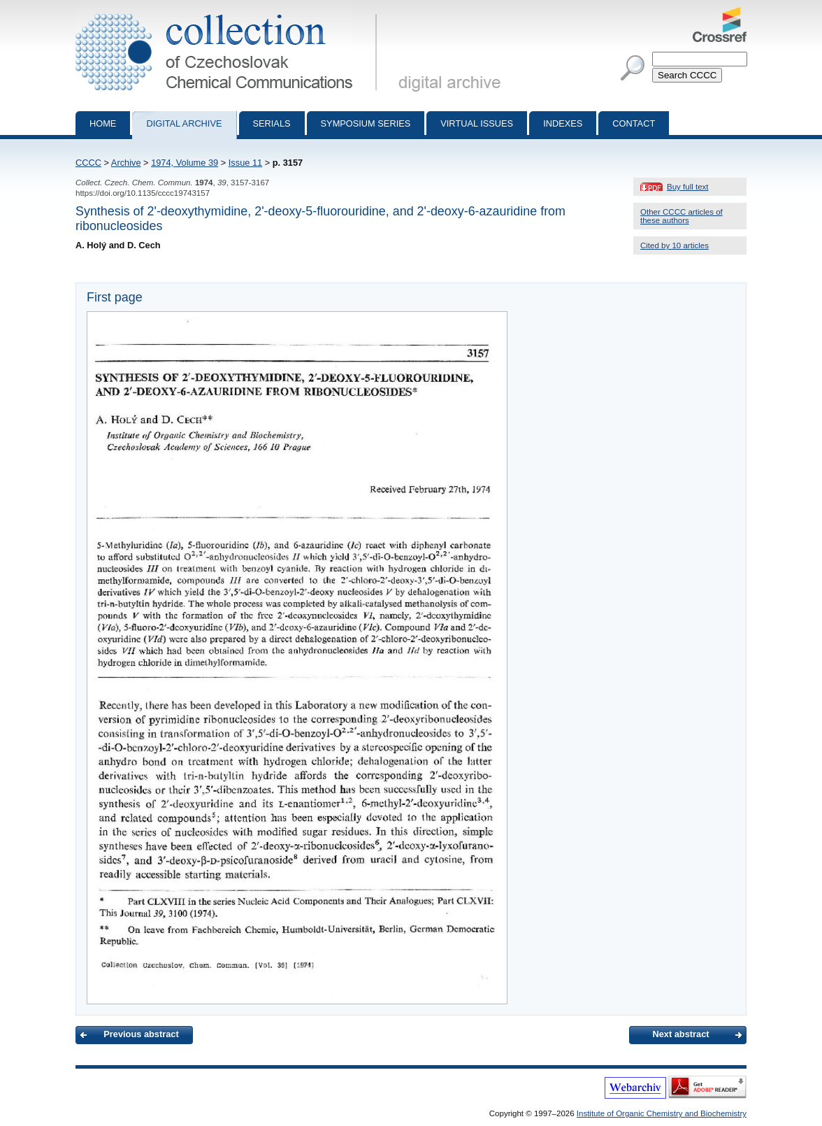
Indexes (562, 123)
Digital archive (184, 123)
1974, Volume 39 (184, 162)
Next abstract (680, 1034)
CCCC (88, 162)
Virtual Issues (476, 123)
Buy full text (688, 187)
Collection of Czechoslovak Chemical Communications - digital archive (228, 12)
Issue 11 (245, 162)
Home (102, 123)
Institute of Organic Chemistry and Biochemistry (662, 1113)
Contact (633, 123)
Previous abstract (140, 1034)
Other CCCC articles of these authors (681, 216)
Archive (126, 162)
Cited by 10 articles (674, 245)
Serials (272, 123)
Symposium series (366, 123)
